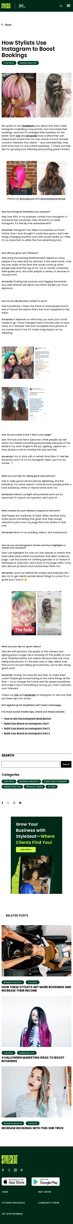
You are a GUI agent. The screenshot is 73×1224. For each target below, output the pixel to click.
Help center (44, 1191)
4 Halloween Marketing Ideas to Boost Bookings (33, 1059)
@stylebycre (27, 198)
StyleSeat (28, 125)
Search (8, 755)
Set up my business (12, 1213)
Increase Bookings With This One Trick (33, 1128)
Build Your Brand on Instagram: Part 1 (26, 723)
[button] (68, 5)
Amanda (31, 135)
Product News (34, 786)
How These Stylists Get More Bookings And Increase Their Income (36, 989)
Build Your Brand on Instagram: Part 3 (27, 733)
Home (5, 1191)
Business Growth (29, 781)
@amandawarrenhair (53, 198)
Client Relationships (55, 781)
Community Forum (48, 1202)
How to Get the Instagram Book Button (27, 718)
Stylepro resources (13, 1202)
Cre (18, 135)
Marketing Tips (28, 63)
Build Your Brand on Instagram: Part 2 (27, 728)
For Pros (9, 63)
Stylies (51, 786)
